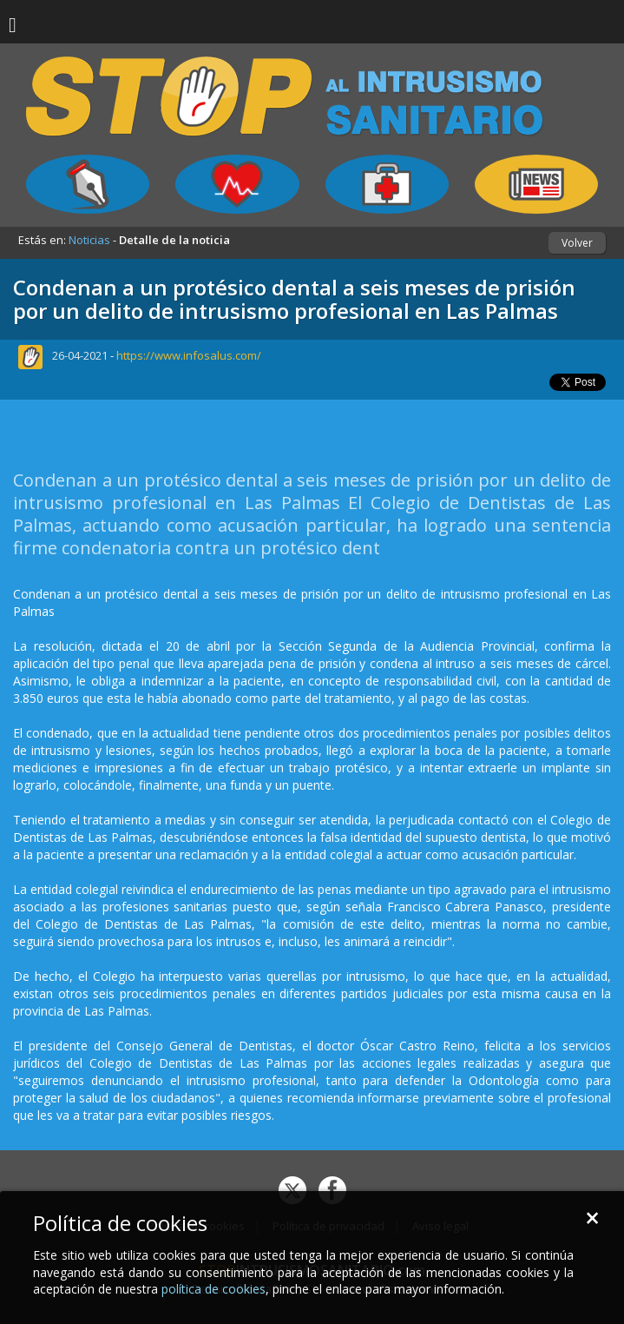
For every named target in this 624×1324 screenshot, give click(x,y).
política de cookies (213, 1289)
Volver (577, 242)
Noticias (89, 240)
